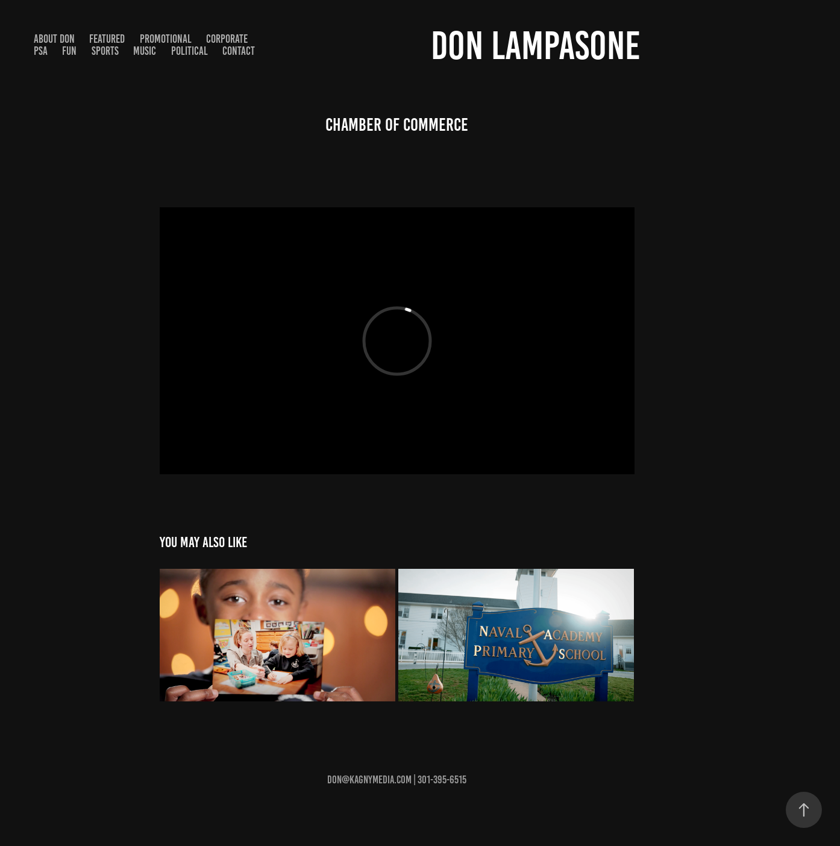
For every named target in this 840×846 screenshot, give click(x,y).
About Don (54, 39)
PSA (41, 51)
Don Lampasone (536, 45)
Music (144, 51)
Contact (238, 51)
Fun (69, 51)
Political (189, 51)
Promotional (166, 39)
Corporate (227, 39)
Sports (105, 51)
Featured (107, 39)
